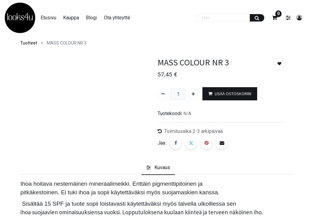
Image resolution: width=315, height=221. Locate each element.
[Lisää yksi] (193, 93)
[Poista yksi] (163, 93)
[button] (279, 63)
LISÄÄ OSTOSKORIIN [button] (229, 94)
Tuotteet (28, 43)
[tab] (158, 168)
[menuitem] (51, 18)
